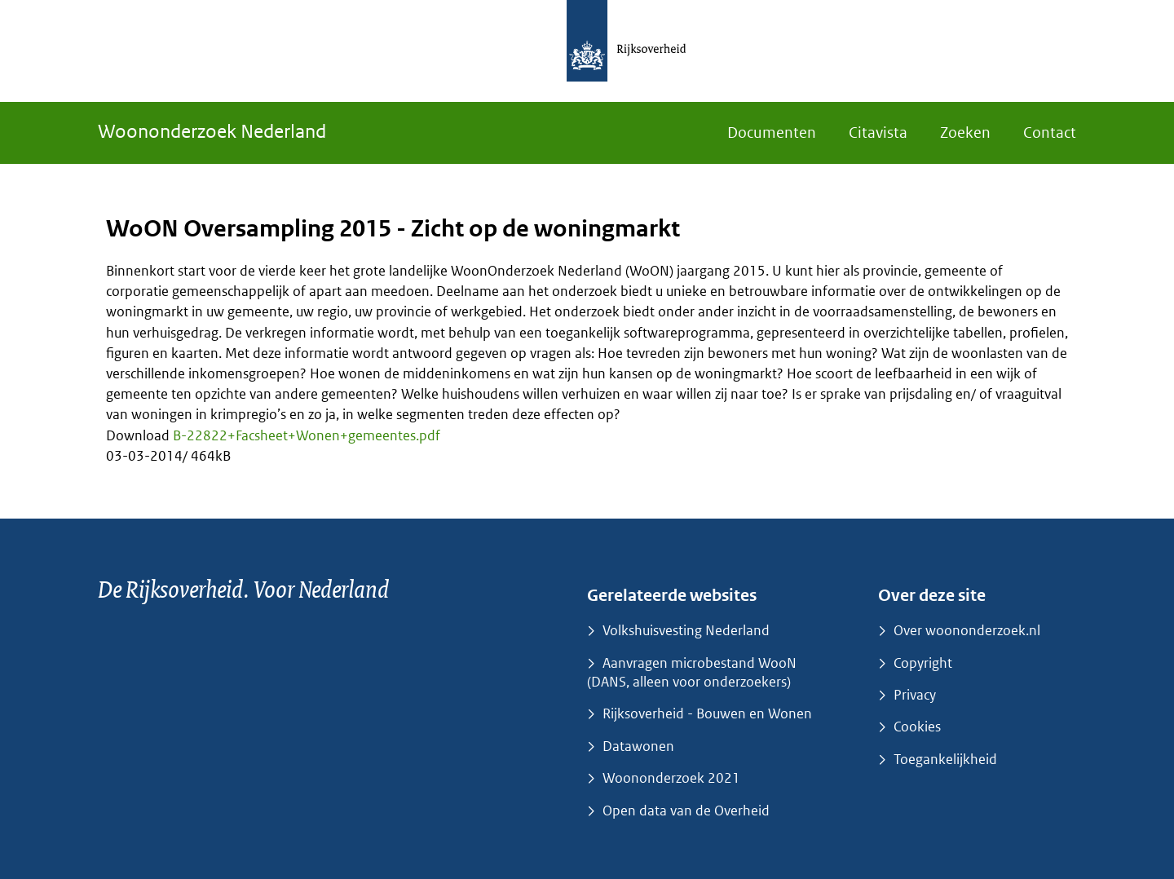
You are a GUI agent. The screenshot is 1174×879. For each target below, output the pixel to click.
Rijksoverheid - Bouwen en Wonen (707, 713)
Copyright (923, 663)
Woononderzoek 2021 (671, 778)
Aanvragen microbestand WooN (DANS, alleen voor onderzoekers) (692, 672)
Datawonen (638, 746)
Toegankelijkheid (945, 759)
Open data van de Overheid (686, 810)
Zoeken (965, 132)
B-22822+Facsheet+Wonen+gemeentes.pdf (306, 435)
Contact (1049, 132)
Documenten (771, 132)
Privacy (915, 695)
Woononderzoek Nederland (212, 131)
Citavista (878, 132)
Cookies (917, 726)
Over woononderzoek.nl (967, 630)
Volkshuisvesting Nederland (686, 630)
